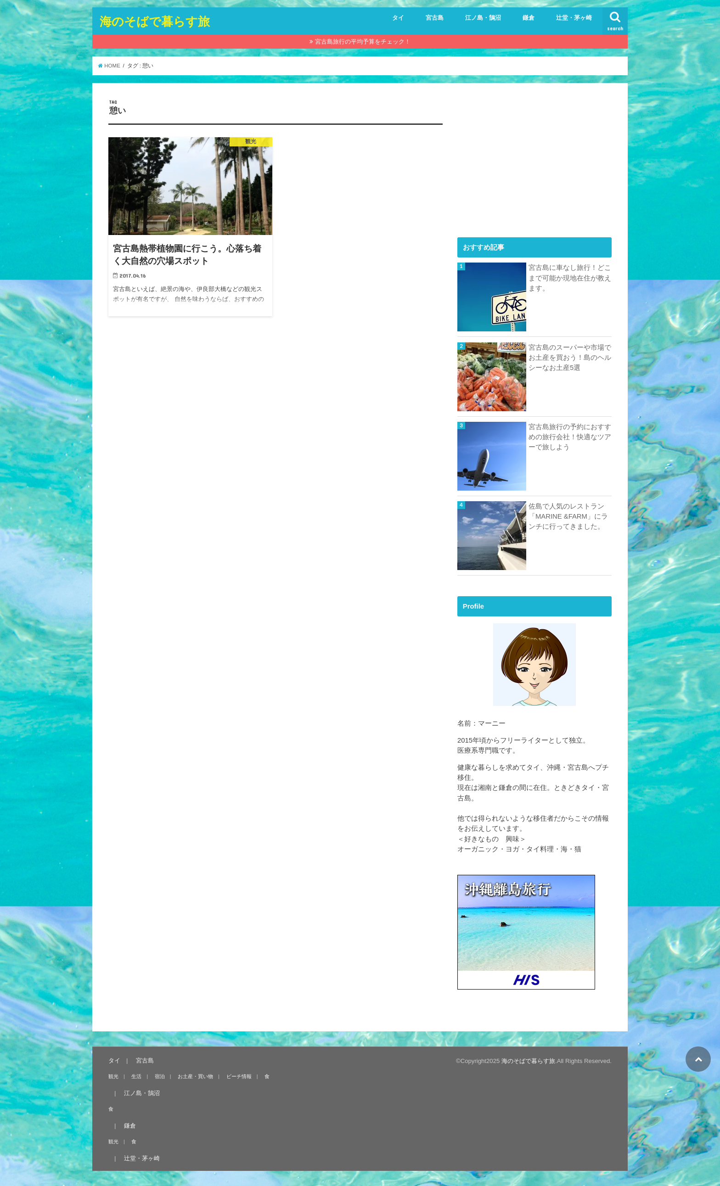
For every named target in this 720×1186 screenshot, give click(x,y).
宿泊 (160, 1076)
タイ (398, 17)
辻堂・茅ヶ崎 (574, 17)
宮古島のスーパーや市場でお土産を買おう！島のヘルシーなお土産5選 (570, 357)
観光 (113, 1076)
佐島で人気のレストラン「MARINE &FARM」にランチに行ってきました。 (568, 516)
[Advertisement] (526, 156)
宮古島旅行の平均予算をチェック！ (363, 41)
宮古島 (435, 17)
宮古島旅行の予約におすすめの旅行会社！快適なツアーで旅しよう (570, 437)
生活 (136, 1076)
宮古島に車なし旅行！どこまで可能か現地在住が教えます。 (570, 277)
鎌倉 (528, 17)
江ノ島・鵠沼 (483, 17)
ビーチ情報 (239, 1076)
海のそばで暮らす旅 (155, 21)
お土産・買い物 (195, 1076)
